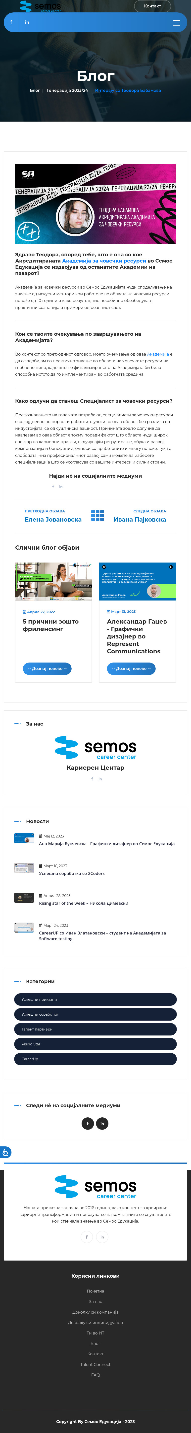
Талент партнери (37, 1029)
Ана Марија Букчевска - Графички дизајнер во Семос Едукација (107, 843)
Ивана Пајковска (139, 519)
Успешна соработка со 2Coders (72, 873)
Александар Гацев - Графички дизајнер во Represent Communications (137, 636)
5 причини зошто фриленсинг (51, 625)
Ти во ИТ (95, 1333)
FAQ (95, 1375)
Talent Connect (95, 1364)
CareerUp (30, 1059)
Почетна (95, 1291)
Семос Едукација (103, 1421)
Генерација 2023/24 (67, 90)
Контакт (95, 1354)
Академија (158, 354)
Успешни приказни (39, 999)
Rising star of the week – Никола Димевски (83, 903)
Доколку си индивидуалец (95, 1322)
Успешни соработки (40, 1014)
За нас (95, 1301)
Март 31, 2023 (121, 611)
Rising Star (31, 1044)
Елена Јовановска (53, 519)
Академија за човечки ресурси (104, 261)
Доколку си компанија (95, 1312)
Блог (35, 90)
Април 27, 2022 (39, 612)
